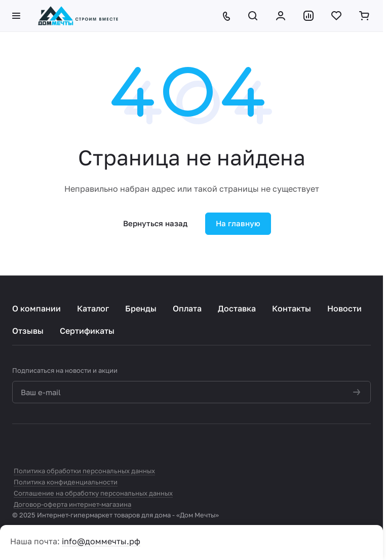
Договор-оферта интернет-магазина (72, 504)
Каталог (93, 308)
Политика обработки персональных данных (84, 471)
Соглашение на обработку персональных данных (93, 493)
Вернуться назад (155, 223)
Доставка (237, 308)
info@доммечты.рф (101, 541)
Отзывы (28, 331)
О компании (36, 308)
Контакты (291, 308)
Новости (344, 308)
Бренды (141, 308)
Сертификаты (87, 331)
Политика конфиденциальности (66, 482)
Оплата (187, 308)
